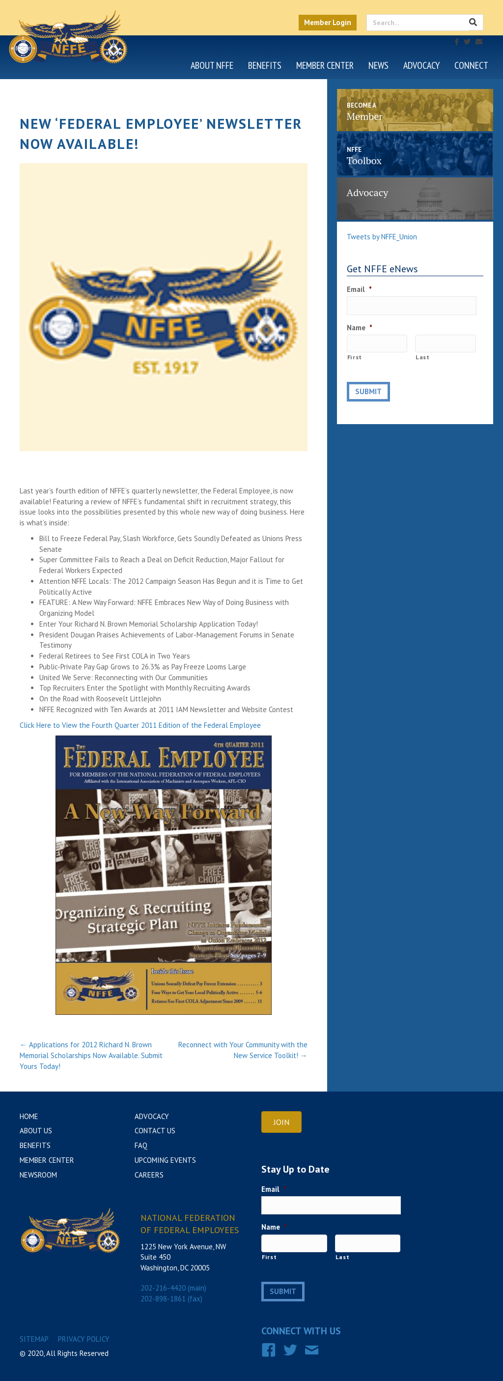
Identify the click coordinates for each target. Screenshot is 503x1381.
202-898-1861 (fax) (171, 1298)
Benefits (264, 65)
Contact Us (155, 1130)
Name (359, 326)
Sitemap (34, 1336)
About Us (36, 1130)
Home (29, 1116)
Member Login (327, 22)
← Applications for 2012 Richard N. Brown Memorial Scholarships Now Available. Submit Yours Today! (91, 1055)
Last (423, 354)
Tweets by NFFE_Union (382, 236)
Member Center (325, 65)
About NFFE (212, 65)
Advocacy (421, 65)
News (378, 65)
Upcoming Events (165, 1160)
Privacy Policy (84, 1336)
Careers (149, 1175)
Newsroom (38, 1175)
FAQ (141, 1145)
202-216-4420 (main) (173, 1288)
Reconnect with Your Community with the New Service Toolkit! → (242, 1050)
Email (359, 289)
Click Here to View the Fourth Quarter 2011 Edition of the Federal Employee (140, 725)
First (354, 354)
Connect (471, 65)
